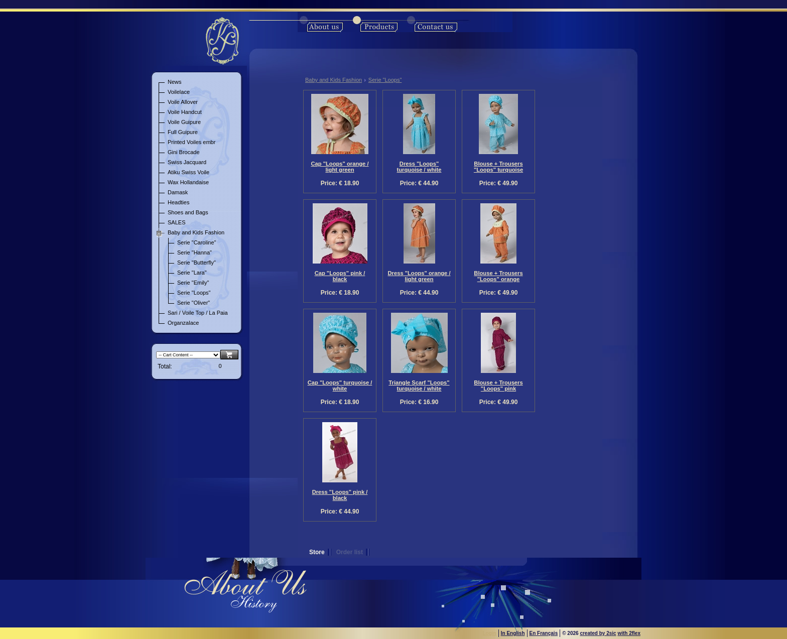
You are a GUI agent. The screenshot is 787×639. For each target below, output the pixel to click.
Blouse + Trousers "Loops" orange (498, 276)
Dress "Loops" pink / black (340, 495)
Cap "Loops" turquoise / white (340, 385)
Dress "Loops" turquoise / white (419, 167)
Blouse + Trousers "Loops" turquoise (498, 167)
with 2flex (628, 633)
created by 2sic (598, 633)
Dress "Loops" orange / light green (419, 276)
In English (513, 633)
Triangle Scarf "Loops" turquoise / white (418, 385)
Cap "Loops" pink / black (340, 276)
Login (489, 633)
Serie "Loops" (385, 80)
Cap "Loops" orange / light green (339, 167)
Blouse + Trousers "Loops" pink (498, 385)
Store (317, 552)
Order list (349, 552)
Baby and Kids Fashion (333, 80)
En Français (544, 633)
